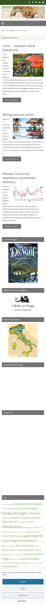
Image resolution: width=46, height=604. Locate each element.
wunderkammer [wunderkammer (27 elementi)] (9, 566)
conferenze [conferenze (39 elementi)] (33, 513)
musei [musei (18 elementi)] (4, 554)
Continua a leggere (12, 100)
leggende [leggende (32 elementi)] (27, 536)
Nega (23, 588)
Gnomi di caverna (14, 7)
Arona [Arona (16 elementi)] (4, 508)
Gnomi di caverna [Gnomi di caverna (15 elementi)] (21, 532)
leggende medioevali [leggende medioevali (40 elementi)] (23, 540)
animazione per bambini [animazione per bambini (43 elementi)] (28, 504)
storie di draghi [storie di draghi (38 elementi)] (30, 559)
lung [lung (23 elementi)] (11, 549)
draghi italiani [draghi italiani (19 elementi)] (13, 521)
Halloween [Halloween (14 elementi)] (36, 532)
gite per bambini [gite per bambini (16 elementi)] (32, 527)
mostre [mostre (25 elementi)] (37, 549)
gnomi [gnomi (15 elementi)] (40, 527)
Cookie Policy (21, 601)
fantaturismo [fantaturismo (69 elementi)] (12, 526)
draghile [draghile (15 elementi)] (21, 522)
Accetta (23, 582)
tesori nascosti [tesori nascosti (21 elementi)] (8, 562)
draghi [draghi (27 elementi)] (5, 521)
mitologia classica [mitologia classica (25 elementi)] (26, 549)
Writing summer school (18, 114)
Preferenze (23, 595)
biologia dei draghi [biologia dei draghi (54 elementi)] (14, 513)
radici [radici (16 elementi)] (8, 554)
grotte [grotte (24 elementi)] (30, 531)
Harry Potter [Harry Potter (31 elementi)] (8, 536)
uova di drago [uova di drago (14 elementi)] (37, 563)
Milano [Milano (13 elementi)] (16, 550)
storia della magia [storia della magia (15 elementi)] (15, 559)
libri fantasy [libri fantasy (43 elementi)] (23, 545)
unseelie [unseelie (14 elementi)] (30, 563)
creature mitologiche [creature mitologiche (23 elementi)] (11, 517)
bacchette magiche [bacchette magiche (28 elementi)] (28, 508)
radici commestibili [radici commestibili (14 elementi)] (17, 554)
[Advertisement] (23, 453)
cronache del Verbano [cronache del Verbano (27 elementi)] (30, 517)
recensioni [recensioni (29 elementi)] (28, 554)
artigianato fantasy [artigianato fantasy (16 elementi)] (12, 508)
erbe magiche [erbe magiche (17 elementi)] (29, 522)
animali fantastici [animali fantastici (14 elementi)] (7, 504)
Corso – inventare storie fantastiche (18, 47)
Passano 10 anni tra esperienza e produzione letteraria (18, 177)
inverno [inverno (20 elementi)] (18, 536)
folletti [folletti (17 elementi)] (24, 527)
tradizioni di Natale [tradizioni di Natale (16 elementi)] (21, 563)
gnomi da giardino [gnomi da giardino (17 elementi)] (8, 532)
